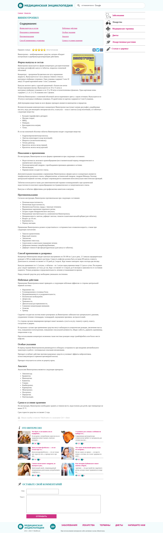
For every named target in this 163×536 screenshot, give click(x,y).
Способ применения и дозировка (32, 41)
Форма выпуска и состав (29, 28)
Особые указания (68, 32)
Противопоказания (27, 36)
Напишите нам (136, 528)
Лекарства (88, 528)
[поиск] (110, 5)
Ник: (23, 491)
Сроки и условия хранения (72, 41)
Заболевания (69, 528)
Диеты (119, 528)
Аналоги (65, 36)
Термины (105, 528)
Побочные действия (69, 28)
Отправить (41, 519)
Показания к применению (29, 32)
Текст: (22, 497)
